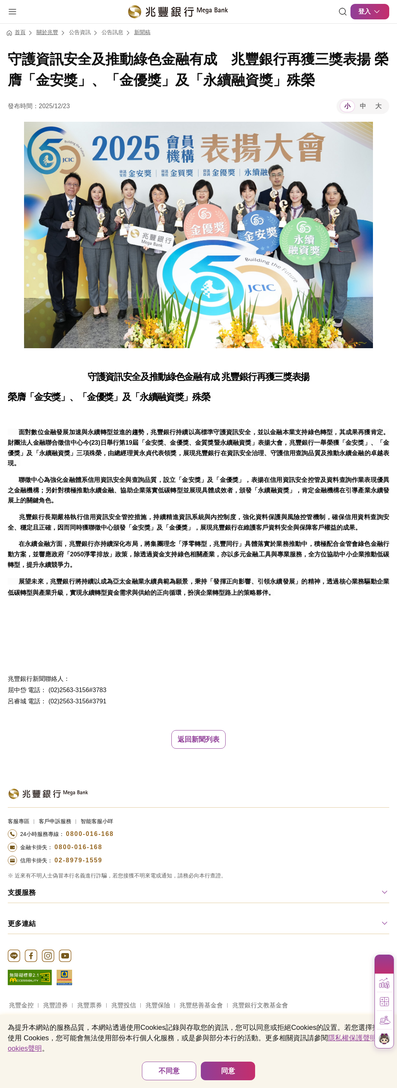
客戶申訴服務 (55, 821)
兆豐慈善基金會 (201, 1005)
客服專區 (18, 821)
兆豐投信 (123, 1005)
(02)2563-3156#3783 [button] (77, 690)
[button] (384, 983)
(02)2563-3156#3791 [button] (77, 701)
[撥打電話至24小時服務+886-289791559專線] (198, 860)
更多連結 (22, 923)
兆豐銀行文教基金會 (260, 1005)
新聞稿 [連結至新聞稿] (142, 32)
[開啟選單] (12, 11)
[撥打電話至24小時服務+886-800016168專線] (198, 834)
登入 (369, 11)
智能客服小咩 (97, 821)
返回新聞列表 (198, 739)
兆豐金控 (21, 1005)
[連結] (342, 11)
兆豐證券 (55, 1005)
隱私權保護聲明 (352, 1038)
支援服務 (22, 892)
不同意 (169, 1071)
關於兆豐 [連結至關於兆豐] (47, 32)
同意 (228, 1071)
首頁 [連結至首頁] (20, 32)
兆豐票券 (89, 1005)
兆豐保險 (157, 1005)
